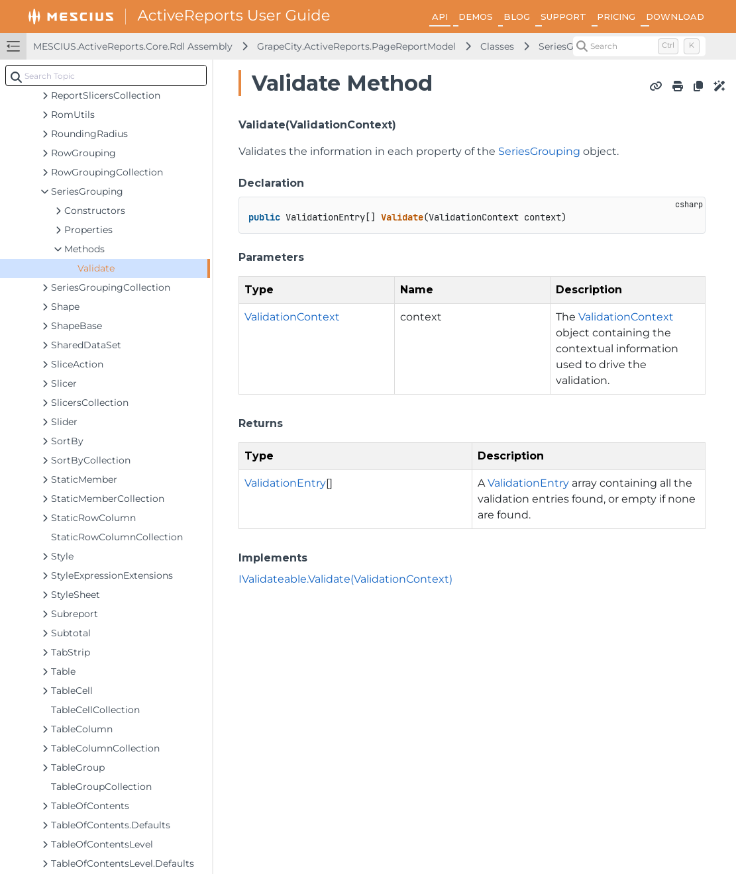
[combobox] (106, 75)
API (440, 16)
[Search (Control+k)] (639, 46)
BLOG (516, 16)
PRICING (616, 16)
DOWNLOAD (675, 16)
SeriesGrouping (539, 151)
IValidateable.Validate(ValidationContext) (345, 579)
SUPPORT (563, 16)
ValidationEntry (285, 483)
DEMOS (475, 16)
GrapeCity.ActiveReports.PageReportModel (356, 46)
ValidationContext (292, 317)
